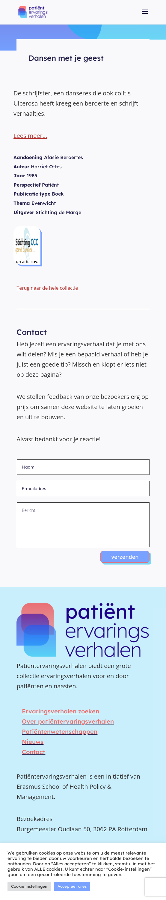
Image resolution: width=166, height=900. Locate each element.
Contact (33, 752)
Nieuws (32, 741)
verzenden (124, 556)
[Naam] (83, 467)
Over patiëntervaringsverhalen (68, 721)
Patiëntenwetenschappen (59, 731)
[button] (145, 16)
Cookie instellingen (29, 886)
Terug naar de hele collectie (47, 288)
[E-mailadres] (83, 488)
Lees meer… (30, 136)
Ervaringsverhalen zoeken (60, 711)
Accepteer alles (72, 886)
